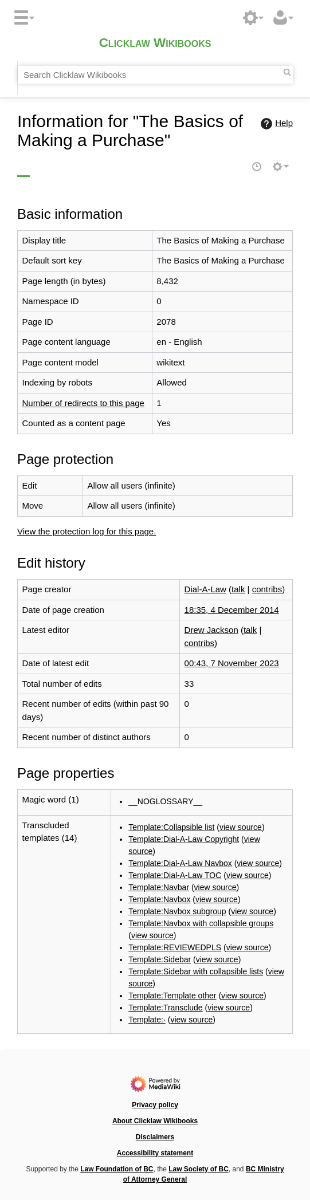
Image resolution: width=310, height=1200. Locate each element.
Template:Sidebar (159, 959)
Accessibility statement (155, 1153)
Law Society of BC (198, 1169)
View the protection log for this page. (86, 531)
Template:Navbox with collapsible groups (200, 923)
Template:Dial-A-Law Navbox (180, 863)
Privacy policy (155, 1105)
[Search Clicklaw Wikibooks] (155, 75)
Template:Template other (172, 995)
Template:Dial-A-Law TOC (174, 875)
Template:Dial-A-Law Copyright (183, 839)
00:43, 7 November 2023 (232, 663)
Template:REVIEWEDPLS (174, 947)
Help (275, 123)
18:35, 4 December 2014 (232, 610)
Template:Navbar (158, 887)
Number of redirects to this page (83, 403)
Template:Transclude (165, 1007)
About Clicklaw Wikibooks (155, 1121)
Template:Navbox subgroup (177, 911)
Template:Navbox (159, 899)
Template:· (147, 1019)
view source (240, 827)
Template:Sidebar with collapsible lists (195, 971)
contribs (267, 589)
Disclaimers (155, 1137)
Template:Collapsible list (171, 827)
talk (238, 589)
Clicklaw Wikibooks (155, 44)
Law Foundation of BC (116, 1169)
